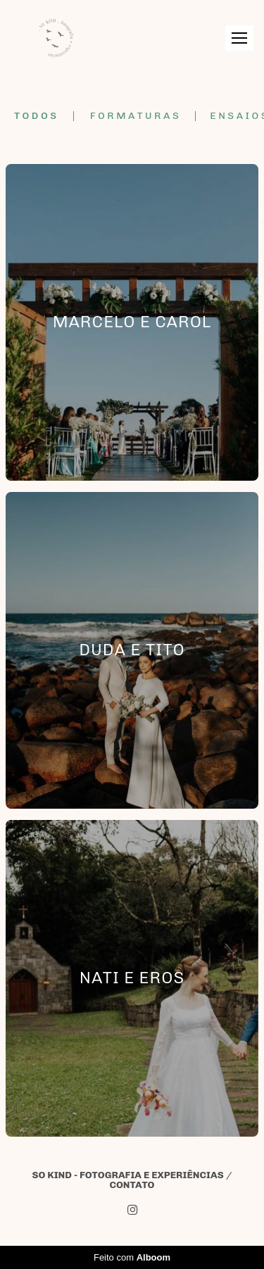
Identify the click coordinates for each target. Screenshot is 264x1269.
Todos (36, 116)
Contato (131, 1185)
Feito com (132, 1257)
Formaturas (135, 116)
